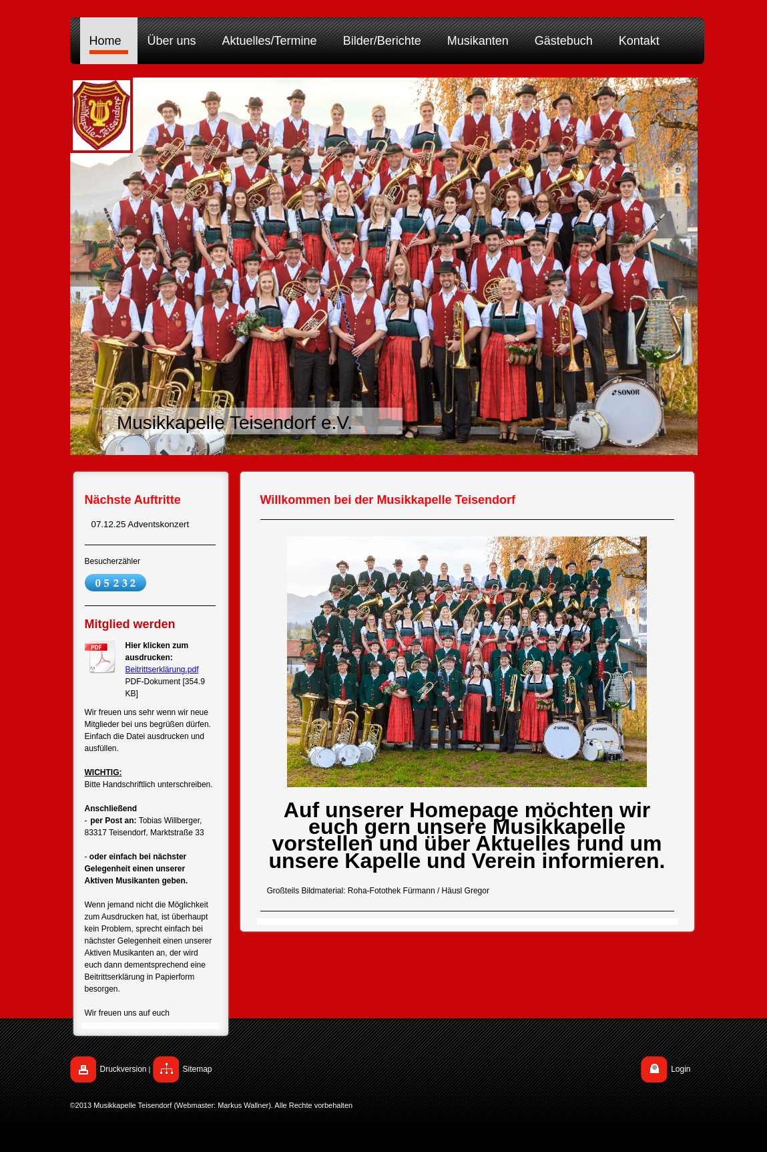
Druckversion (123, 1069)
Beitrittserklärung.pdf (162, 669)
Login (680, 1069)
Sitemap (197, 1069)
